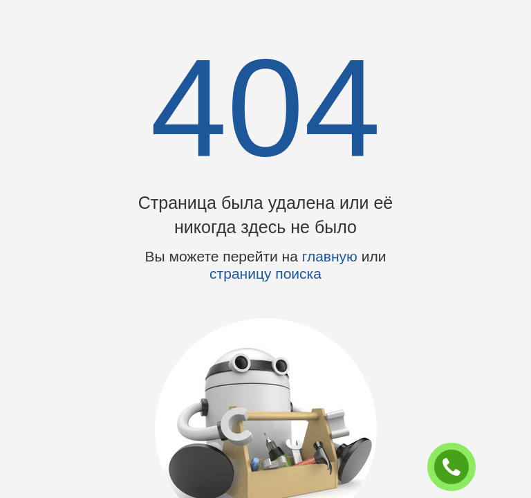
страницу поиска (265, 274)
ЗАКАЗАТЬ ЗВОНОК (457, 467)
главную (329, 256)
